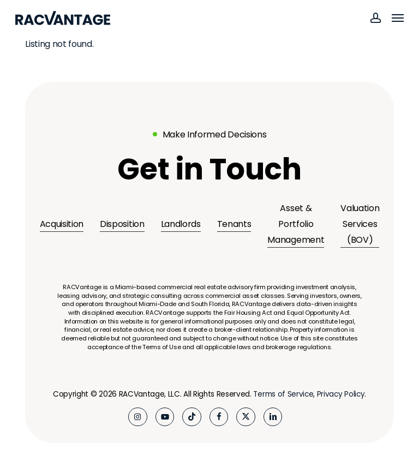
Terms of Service (283, 394)
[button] (398, 18)
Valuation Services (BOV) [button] (359, 224)
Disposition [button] (122, 224)
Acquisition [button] (61, 224)
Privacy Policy (341, 394)
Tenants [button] (234, 224)
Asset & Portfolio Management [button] (295, 224)
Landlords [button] (181, 224)
